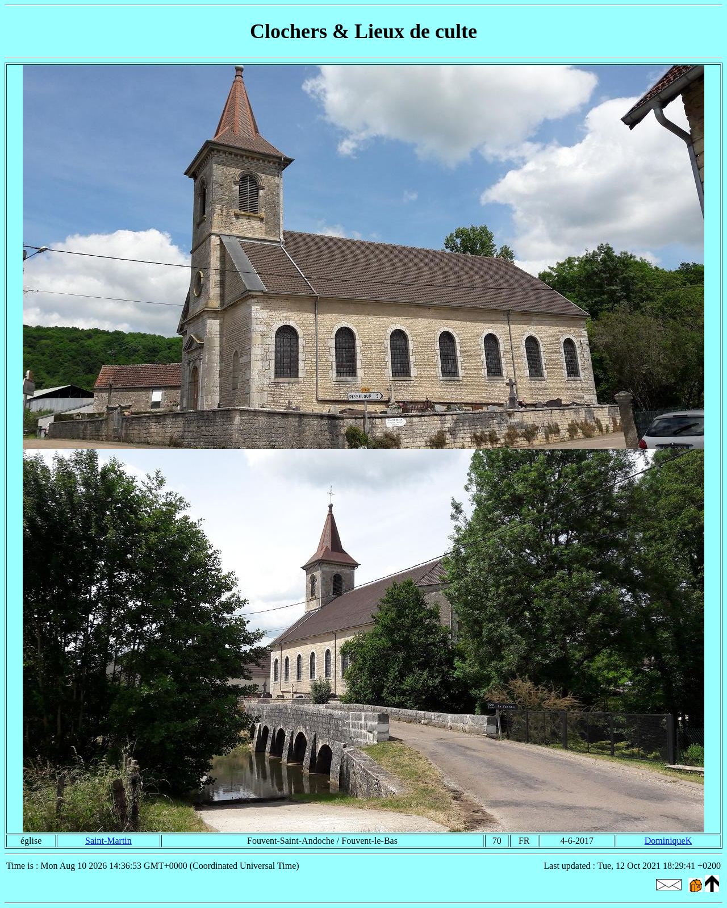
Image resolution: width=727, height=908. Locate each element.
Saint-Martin (108, 840)
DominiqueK (668, 840)
